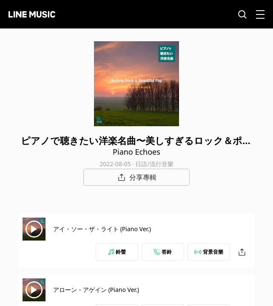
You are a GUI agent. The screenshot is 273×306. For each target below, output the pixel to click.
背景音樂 (208, 251)
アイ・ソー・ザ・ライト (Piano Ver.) (102, 229)
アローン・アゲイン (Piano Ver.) (96, 290)
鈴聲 (117, 251)
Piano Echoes (136, 152)
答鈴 (163, 251)
